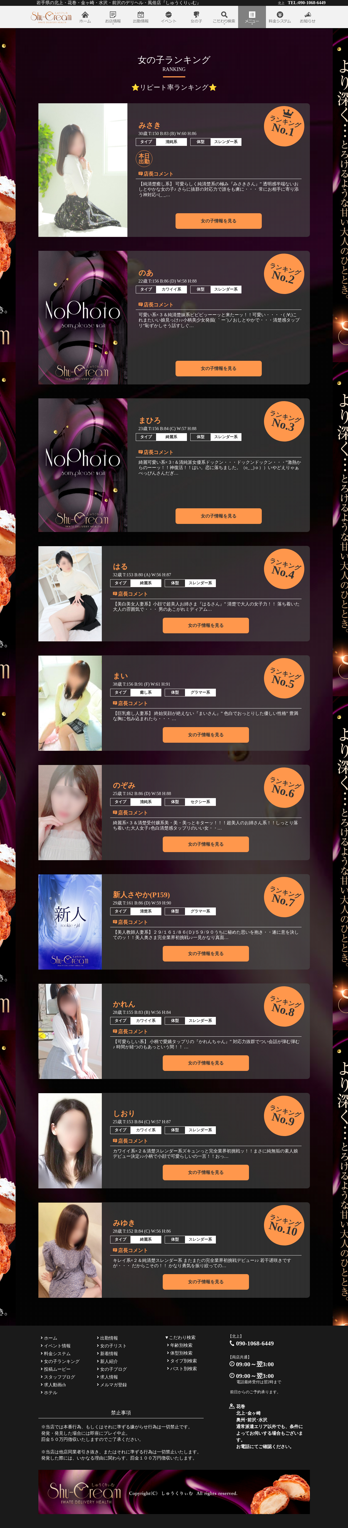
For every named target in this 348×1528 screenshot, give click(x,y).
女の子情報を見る (218, 221)
